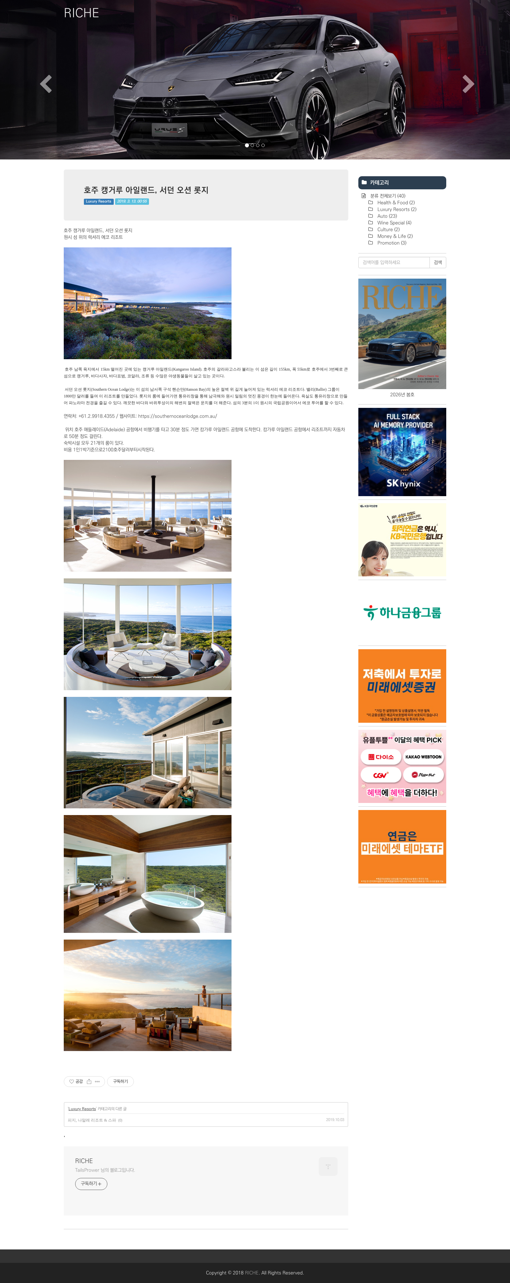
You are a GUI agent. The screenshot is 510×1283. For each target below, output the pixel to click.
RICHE (84, 1161)
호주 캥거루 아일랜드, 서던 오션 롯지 (146, 190)
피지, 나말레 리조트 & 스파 (92, 1120)
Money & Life (394, 236)
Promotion (391, 243)
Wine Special (393, 223)
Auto (386, 216)
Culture (388, 229)
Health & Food (395, 202)
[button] (38, 79)
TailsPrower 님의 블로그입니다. (105, 1170)
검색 (438, 262)
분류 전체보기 (387, 196)
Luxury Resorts (98, 201)
